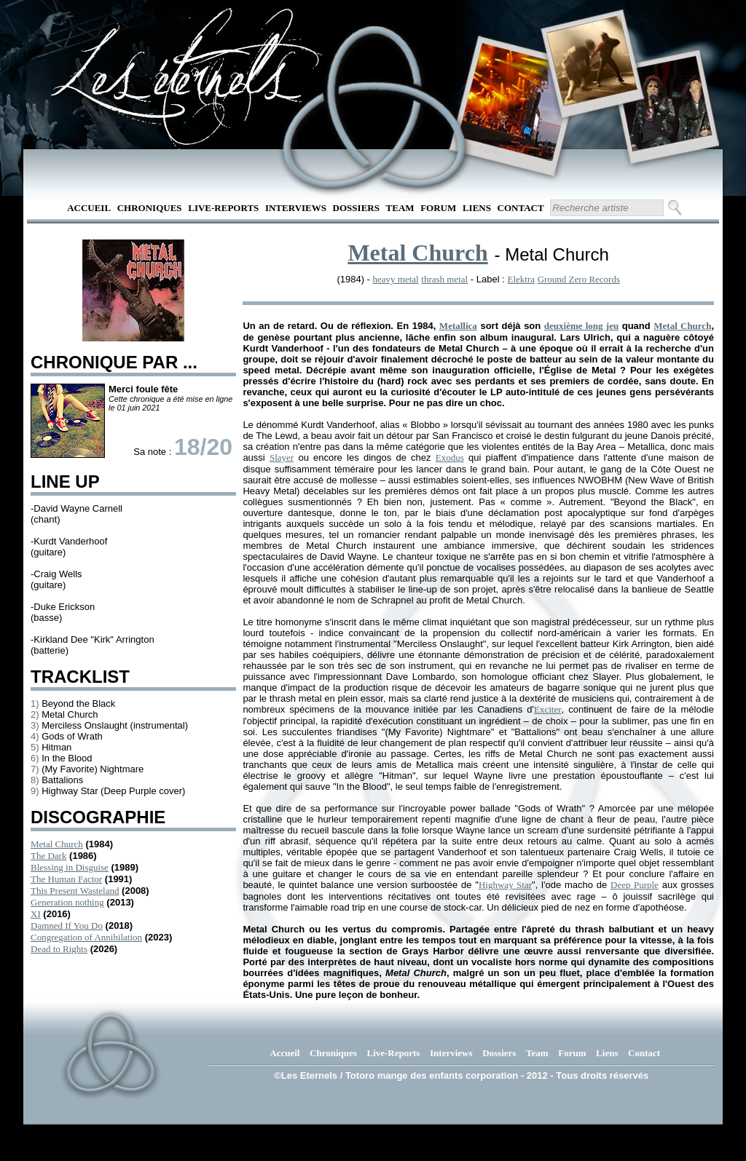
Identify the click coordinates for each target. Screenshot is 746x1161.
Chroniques (149, 207)
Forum (438, 207)
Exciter (548, 709)
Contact (521, 207)
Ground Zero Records (579, 279)
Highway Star (505, 884)
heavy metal (396, 279)
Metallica (458, 325)
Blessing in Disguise (70, 867)
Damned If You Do (67, 925)
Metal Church (57, 844)
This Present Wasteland (75, 890)
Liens (477, 207)
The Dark (48, 855)
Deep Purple (634, 884)
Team (400, 207)
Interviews (295, 207)
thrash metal (444, 279)
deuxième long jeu (581, 325)
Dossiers (356, 207)
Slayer (282, 457)
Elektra (521, 279)
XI (36, 913)
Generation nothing (67, 902)
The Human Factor (66, 878)
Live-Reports (223, 207)
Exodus (450, 457)
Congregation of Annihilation (86, 937)
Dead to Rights (59, 948)
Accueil (89, 207)
